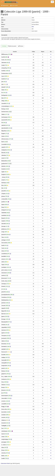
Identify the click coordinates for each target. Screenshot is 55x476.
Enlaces (20, 46)
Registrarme (4, 5)
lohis (33, 26)
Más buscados (12, 46)
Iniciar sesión (14, 5)
